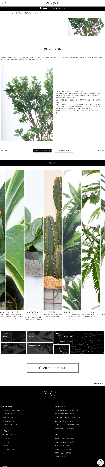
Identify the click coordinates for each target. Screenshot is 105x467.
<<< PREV (4, 150)
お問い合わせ (52, 368)
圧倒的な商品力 (7, 414)
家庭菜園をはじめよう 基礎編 (63, 449)
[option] (33, 245)
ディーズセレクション (9, 449)
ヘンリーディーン (8, 442)
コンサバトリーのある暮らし (63, 446)
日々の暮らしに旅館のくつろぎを (64, 421)
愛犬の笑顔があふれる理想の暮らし (64, 428)
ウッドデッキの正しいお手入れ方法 (64, 442)
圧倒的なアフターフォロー (10, 425)
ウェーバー (6, 438)
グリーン (5, 453)
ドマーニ (5, 446)
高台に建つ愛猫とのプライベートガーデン (66, 410)
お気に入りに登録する (42, 150)
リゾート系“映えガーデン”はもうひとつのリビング (69, 417)
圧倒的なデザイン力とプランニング (13, 410)
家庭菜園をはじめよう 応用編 (63, 453)
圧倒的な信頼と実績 (8, 421)
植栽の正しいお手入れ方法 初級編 (64, 438)
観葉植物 (28, 13)
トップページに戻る (64, 151)
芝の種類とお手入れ (60, 456)
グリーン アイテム (16, 13)
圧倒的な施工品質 (8, 417)
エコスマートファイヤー (10, 435)
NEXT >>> (101, 150)
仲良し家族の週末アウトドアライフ (64, 414)
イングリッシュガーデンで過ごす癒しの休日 (67, 425)
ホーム (5, 13)
